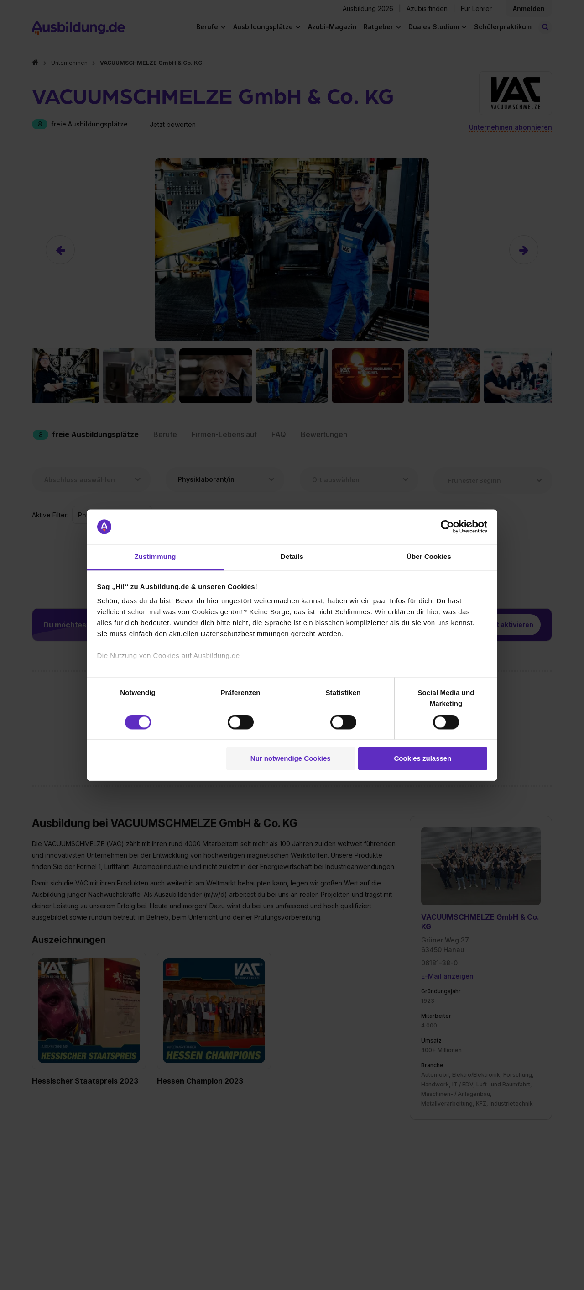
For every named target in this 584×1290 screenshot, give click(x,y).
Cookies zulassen (422, 759)
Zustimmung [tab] (155, 557)
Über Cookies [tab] (429, 557)
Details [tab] (292, 557)
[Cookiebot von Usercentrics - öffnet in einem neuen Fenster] (447, 526)
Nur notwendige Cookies (290, 759)
